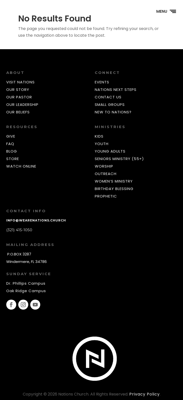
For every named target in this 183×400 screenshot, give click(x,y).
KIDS (99, 136)
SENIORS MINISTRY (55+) (119, 158)
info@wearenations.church (36, 220)
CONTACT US (108, 97)
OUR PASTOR (19, 97)
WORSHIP (104, 166)
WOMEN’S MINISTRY (114, 181)
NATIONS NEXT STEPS (115, 89)
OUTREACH (105, 173)
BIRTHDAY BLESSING (114, 188)
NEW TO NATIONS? (113, 112)
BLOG (11, 151)
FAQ (10, 143)
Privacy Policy (144, 394)
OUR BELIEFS (18, 112)
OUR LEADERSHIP (22, 104)
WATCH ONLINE (21, 166)
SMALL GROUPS (110, 104)
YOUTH (101, 143)
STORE (12, 158)
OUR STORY (17, 89)
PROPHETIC (106, 196)
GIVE (10, 136)
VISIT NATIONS (20, 82)
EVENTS (102, 82)
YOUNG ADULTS (110, 151)
